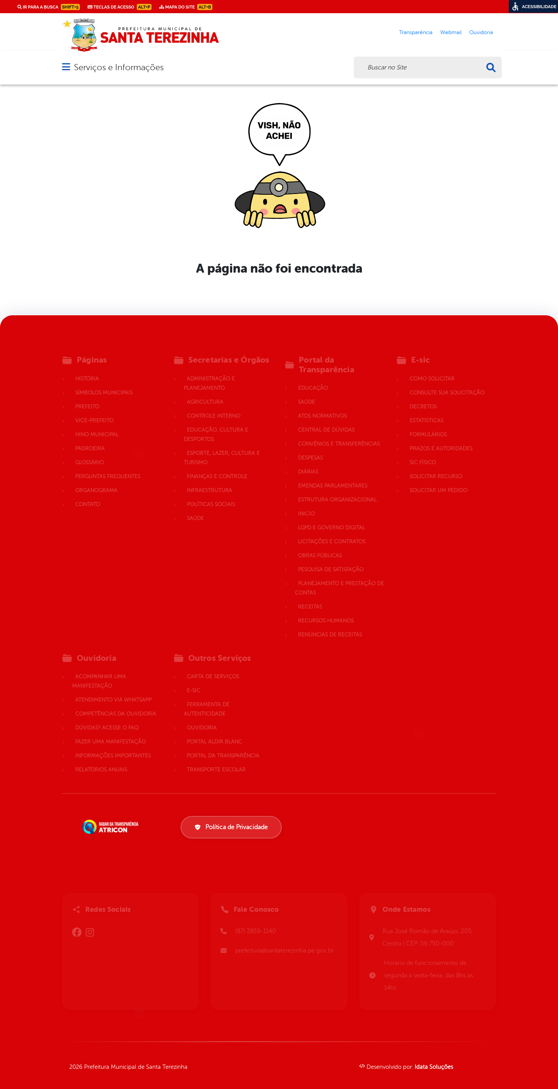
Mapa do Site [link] (185, 7)
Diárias (308, 463)
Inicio (306, 505)
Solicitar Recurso (436, 467)
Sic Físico (423, 453)
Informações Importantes (113, 747)
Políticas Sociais (211, 495)
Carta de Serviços (213, 668)
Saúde (195, 509)
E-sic (193, 682)
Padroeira (90, 440)
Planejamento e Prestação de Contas (339, 579)
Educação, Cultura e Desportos (216, 425)
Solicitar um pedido (438, 481)
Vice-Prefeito (94, 412)
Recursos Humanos (326, 612)
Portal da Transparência (223, 747)
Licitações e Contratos (331, 533)
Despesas (310, 449)
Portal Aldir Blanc (214, 733)
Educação (313, 379)
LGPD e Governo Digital (331, 519)
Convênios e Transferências (339, 435)
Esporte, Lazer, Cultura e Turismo (222, 448)
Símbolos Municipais (104, 384)
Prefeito (87, 398)
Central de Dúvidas (326, 421)
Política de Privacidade (231, 827)
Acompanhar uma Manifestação (99, 672)
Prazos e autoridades (441, 440)
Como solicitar (432, 370)
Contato (87, 495)
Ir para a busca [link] (48, 7)
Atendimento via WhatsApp (113, 691)
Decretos (423, 398)
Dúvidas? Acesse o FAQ (106, 719)
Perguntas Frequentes (107, 467)
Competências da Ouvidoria (115, 705)
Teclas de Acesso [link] (120, 7)
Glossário (89, 453)
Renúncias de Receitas (330, 626)
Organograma (96, 481)
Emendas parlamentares (332, 477)
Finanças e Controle (217, 467)
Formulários (428, 426)
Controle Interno (213, 407)
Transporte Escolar (216, 761)
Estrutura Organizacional (337, 491)
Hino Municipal (97, 426)
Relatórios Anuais (101, 761)
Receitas (310, 598)
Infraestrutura (209, 481)
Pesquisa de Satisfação (330, 561)
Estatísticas (426, 412)
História (87, 370)
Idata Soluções (434, 1067)
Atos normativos (322, 407)
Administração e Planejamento (209, 374)
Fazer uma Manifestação (110, 733)
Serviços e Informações (119, 67)
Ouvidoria (202, 719)
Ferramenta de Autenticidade (206, 700)
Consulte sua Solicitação (447, 384)
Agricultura (205, 393)
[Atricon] (112, 826)
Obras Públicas (320, 547)
